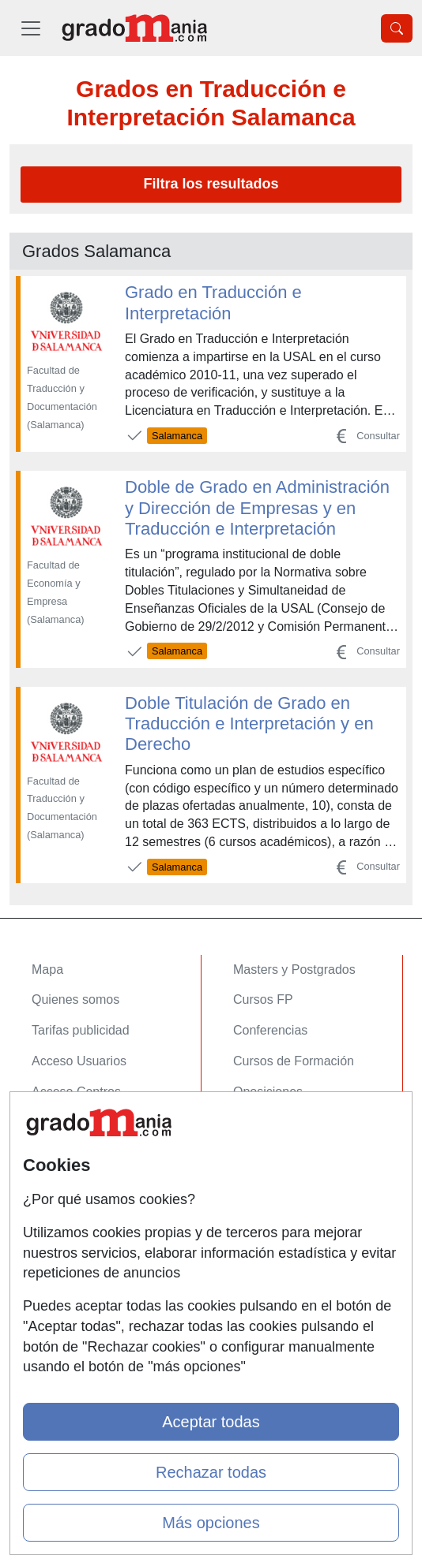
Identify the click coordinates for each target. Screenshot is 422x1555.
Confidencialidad (78, 1171)
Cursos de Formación (293, 1061)
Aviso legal (62, 1201)
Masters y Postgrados (294, 969)
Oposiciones (268, 1091)
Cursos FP (263, 999)
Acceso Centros (76, 1091)
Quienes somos (75, 999)
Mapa (47, 969)
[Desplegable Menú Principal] (30, 28)
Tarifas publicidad (81, 1030)
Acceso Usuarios (79, 1061)
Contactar (59, 1140)
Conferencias (270, 1030)
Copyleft (55, 1232)
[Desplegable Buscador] (397, 28)
